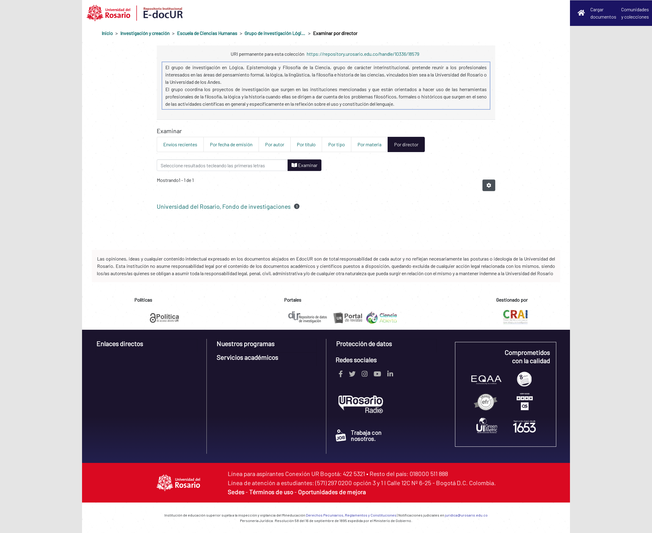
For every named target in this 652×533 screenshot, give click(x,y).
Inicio (107, 33)
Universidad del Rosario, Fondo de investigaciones (224, 206)
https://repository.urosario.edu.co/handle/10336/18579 (363, 54)
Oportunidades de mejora (332, 492)
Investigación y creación (145, 33)
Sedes (236, 492)
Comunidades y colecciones (635, 13)
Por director (406, 144)
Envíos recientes (180, 144)
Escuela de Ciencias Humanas (207, 33)
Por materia (369, 144)
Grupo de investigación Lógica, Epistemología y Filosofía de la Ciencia (275, 33)
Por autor (274, 144)
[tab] (146, 345)
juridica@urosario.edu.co (466, 515)
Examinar (304, 165)
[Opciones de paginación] (488, 185)
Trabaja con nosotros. (358, 435)
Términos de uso (271, 492)
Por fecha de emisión (231, 144)
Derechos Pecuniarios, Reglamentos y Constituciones (351, 515)
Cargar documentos (603, 13)
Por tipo (336, 144)
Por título (306, 144)
